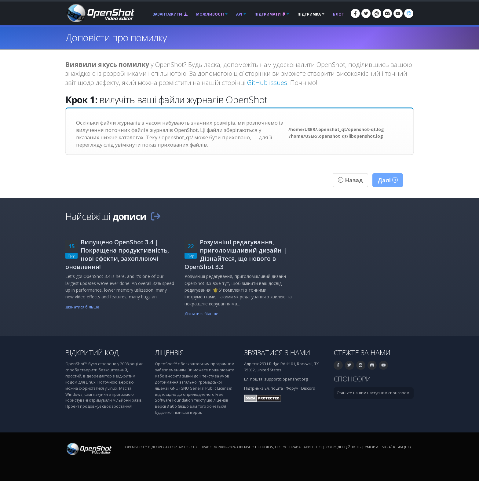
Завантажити (170, 14)
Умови (371, 447)
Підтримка (309, 14)
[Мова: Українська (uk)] (408, 13)
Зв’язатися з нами (277, 352)
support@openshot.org (286, 379)
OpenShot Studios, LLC (259, 447)
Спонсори (352, 379)
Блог (338, 14)
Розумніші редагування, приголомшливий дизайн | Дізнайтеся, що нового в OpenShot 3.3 (236, 254)
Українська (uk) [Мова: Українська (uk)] (396, 447)
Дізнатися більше (82, 307)
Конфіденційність (343, 447)
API (239, 14)
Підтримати (269, 14)
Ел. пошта (274, 388)
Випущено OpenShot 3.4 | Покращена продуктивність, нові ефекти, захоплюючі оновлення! (117, 254)
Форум (292, 388)
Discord (308, 388)
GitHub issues (267, 82)
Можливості (210, 14)
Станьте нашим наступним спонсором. (373, 392)
